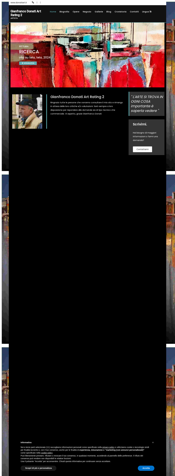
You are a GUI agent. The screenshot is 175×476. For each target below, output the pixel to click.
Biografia (64, 11)
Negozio (87, 11)
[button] (153, 442)
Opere (76, 11)
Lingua (146, 11)
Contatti (134, 11)
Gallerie (99, 11)
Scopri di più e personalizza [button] (38, 468)
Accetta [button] (146, 468)
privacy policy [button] (108, 447)
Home (53, 11)
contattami (142, 150)
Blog (108, 11)
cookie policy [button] (47, 453)
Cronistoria (120, 11)
